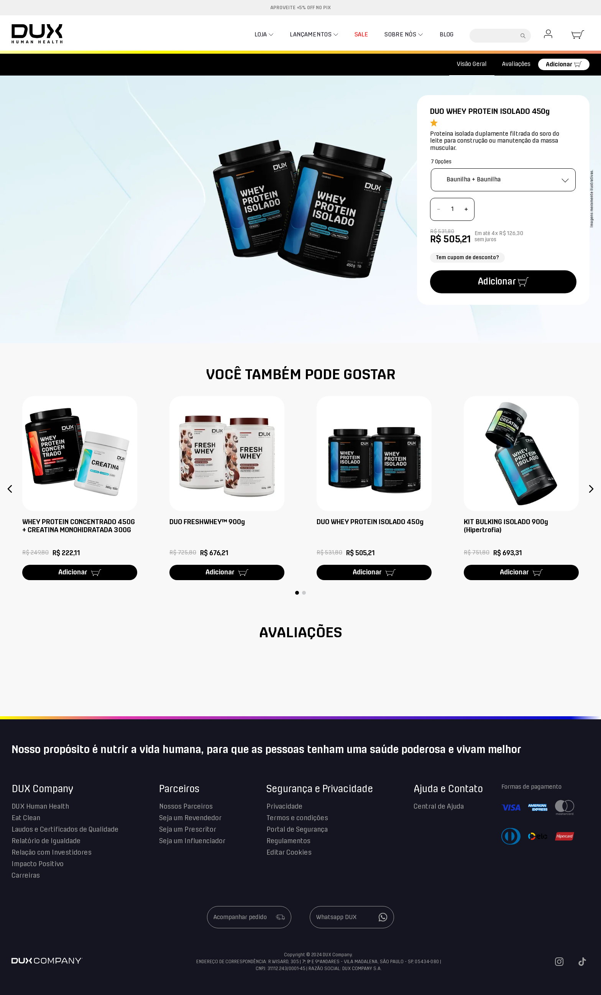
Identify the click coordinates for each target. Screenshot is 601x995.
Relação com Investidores (51, 852)
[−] (438, 209)
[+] (466, 209)
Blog (443, 34)
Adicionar (559, 64)
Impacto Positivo (37, 864)
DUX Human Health (40, 806)
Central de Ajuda (439, 806)
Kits (42, 64)
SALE (345, 34)
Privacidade (284, 806)
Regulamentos (288, 841)
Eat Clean (25, 818)
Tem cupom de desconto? (467, 257)
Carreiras (25, 875)
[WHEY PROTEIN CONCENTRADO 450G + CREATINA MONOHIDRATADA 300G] (79, 489)
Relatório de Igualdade (45, 841)
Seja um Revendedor (190, 818)
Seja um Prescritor (187, 829)
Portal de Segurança (297, 829)
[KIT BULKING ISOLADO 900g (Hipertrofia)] (521, 489)
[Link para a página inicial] (20, 64)
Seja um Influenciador (192, 841)
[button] (10, 489)
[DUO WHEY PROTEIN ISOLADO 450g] (374, 489)
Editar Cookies (289, 852)
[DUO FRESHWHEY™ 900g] (226, 489)
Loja (234, 34)
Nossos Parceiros (186, 806)
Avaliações (516, 64)
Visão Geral (472, 64)
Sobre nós (394, 34)
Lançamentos (291, 34)
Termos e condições (297, 818)
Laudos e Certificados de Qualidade (64, 829)
